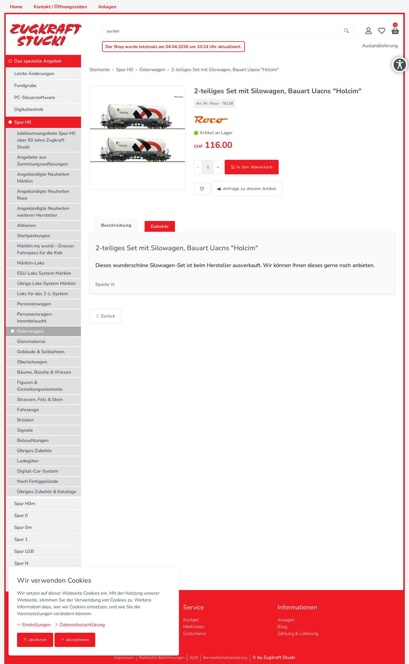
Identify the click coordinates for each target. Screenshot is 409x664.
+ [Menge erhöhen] (218, 167)
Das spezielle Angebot (37, 61)
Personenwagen (34, 304)
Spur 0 (21, 515)
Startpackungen (33, 236)
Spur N (21, 563)
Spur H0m (24, 503)
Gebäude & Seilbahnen (40, 352)
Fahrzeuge (28, 410)
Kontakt (191, 620)
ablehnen (35, 640)
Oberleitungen (32, 362)
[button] (395, 32)
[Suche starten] (347, 31)
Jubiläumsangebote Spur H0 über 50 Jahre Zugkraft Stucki (46, 140)
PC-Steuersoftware (34, 97)
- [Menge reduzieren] (198, 167)
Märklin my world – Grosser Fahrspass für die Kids (45, 249)
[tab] (115, 224)
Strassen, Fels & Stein (40, 399)
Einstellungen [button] (34, 624)
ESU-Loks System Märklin (44, 273)
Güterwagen (30, 331)
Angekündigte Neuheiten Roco (43, 194)
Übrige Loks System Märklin (46, 283)
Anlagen (107, 7)
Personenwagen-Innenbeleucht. (35, 317)
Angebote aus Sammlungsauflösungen (42, 160)
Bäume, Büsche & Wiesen (44, 372)
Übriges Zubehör (34, 451)
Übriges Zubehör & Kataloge (46, 492)
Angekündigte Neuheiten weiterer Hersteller (43, 211)
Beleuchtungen (33, 440)
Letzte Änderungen (34, 74)
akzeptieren (74, 640)
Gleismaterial (31, 341)
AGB (194, 657)
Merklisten (193, 627)
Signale (25, 430)
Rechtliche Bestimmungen (162, 657)
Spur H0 (22, 122)
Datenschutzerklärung (80, 624)
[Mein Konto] (369, 31)
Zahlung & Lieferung (297, 633)
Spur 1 (21, 539)
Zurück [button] (105, 319)
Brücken (25, 420)
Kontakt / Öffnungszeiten (60, 7)
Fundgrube (25, 85)
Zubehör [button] (162, 227)
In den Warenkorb (252, 167)
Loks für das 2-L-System (42, 294)
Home (16, 7)
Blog (282, 627)
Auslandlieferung (380, 46)
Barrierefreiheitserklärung (225, 657)
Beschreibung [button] (117, 225)
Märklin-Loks (30, 263)
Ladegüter (28, 461)
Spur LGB (24, 551)
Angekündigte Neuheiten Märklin (43, 177)
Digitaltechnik (28, 109)
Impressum (124, 657)
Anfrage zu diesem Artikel (246, 188)
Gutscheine (194, 633)
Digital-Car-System (37, 471)
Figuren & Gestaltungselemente (40, 385)
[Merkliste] (381, 31)
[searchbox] (221, 31)
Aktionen (26, 225)
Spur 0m (23, 527)
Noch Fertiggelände (37, 481)
